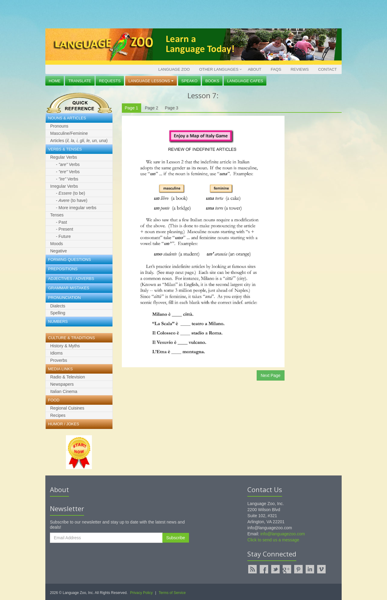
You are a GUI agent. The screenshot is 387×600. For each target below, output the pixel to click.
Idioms (56, 353)
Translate (79, 81)
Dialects (57, 305)
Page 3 (171, 107)
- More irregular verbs (76, 207)
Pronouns (59, 126)
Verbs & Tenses (65, 149)
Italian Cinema (63, 391)
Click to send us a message (273, 539)
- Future (63, 236)
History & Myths (65, 345)
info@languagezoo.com (282, 533)
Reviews (300, 69)
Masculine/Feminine (69, 133)
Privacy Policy (141, 593)
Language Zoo (174, 69)
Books (212, 81)
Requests (110, 81)
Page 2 (151, 107)
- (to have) (71, 200)
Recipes (58, 415)
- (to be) (70, 193)
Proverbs (58, 360)
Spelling (57, 312)
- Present (64, 229)
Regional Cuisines (67, 408)
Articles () (79, 140)
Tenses (56, 214)
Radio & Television (67, 377)
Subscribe (175, 537)
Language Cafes (245, 81)
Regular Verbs (63, 157)
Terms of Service (172, 593)
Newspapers (62, 384)
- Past (61, 222)
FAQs (276, 69)
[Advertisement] (192, 13)
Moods (56, 243)
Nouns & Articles (67, 118)
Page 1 (131, 107)
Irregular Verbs (64, 186)
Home (54, 81)
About (255, 69)
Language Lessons (151, 81)
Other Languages (219, 69)
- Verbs (68, 164)
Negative (58, 250)
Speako (189, 81)
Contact (327, 69)
